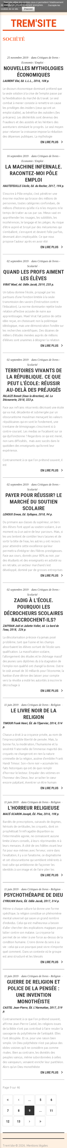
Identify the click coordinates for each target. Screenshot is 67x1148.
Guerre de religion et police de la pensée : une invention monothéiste (33, 990)
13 (18, 1121)
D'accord (28, 9)
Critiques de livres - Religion (43, 702)
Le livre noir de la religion (33, 711)
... (29, 1100)
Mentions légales (37, 1145)
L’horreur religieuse (33, 806)
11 (51, 1110)
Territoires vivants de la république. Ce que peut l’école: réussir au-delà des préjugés (33, 378)
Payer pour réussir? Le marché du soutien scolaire (33, 499)
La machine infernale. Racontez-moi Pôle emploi (33, 171)
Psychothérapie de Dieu (33, 893)
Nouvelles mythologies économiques (33, 71)
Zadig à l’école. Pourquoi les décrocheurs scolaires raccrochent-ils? (33, 608)
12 (7, 1121)
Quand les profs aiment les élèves (33, 273)
